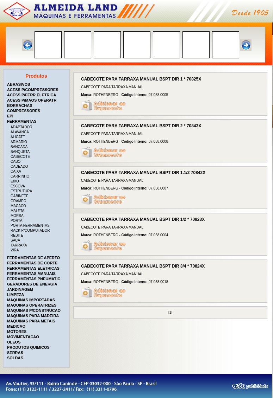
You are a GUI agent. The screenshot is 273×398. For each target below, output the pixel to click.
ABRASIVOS (18, 84)
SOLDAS (15, 358)
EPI (10, 116)
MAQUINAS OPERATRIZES (31, 305)
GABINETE (20, 196)
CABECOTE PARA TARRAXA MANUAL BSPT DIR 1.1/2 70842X (143, 172)
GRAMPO (18, 201)
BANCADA (19, 147)
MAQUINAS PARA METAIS (31, 321)
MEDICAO (16, 326)
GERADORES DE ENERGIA (32, 284)
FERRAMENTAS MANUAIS (31, 273)
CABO (15, 161)
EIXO (15, 181)
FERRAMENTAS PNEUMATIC (33, 279)
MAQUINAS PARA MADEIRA (33, 316)
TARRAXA (19, 245)
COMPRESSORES (23, 111)
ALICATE (18, 137)
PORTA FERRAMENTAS (30, 225)
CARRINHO (20, 176)
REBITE (17, 235)
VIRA (15, 250)
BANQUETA (20, 152)
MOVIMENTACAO (23, 337)
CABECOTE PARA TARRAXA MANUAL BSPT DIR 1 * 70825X (141, 79)
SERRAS (15, 353)
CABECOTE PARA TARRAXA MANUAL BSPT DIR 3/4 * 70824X (143, 266)
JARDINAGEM (20, 289)
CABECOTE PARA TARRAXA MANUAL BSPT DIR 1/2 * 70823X (143, 219)
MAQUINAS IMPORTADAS (31, 300)
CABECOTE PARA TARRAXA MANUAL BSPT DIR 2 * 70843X (141, 125)
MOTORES (16, 331)
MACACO (18, 206)
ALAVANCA (20, 132)
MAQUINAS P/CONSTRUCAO (34, 310)
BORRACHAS (19, 105)
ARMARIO (19, 142)
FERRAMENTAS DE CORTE (32, 263)
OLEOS (14, 342)
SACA (15, 240)
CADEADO (19, 166)
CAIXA (16, 171)
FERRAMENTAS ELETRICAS (33, 268)
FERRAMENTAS (22, 121)
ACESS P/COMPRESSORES (32, 90)
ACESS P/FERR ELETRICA (31, 95)
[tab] (37, 84)
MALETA (17, 211)
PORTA (17, 221)
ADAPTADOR (21, 127)
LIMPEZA (15, 295)
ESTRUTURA (21, 191)
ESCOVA (18, 186)
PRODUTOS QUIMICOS (28, 347)
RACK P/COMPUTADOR (30, 230)
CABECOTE (20, 157)
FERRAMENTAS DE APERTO (33, 258)
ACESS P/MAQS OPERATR (31, 100)
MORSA (17, 216)
